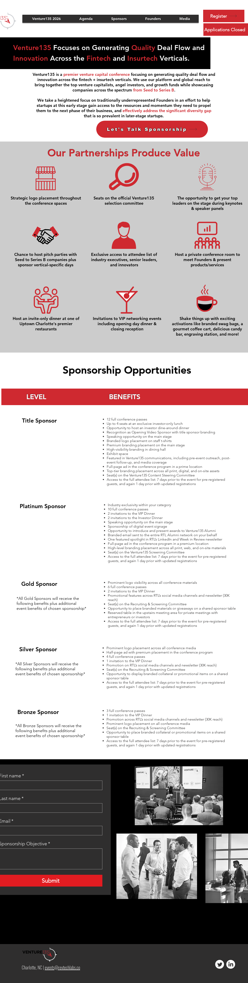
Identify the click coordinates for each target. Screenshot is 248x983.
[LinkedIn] (230, 964)
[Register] (223, 16)
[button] (119, 18)
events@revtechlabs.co (62, 967)
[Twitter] (219, 964)
